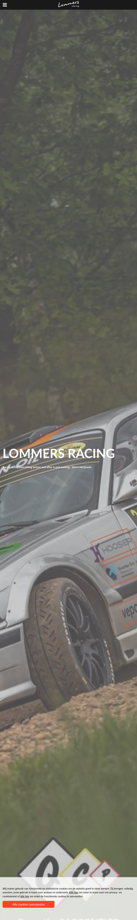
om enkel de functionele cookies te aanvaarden (51, 896)
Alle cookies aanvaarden (28, 904)
